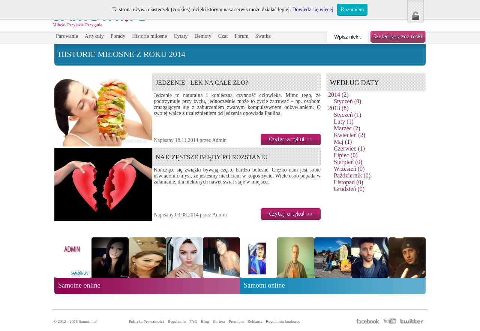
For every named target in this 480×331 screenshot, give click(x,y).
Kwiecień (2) (349, 135)
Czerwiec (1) (349, 148)
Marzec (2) (347, 128)
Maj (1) (343, 142)
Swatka (263, 36)
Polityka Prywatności (146, 321)
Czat (223, 36)
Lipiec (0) (346, 155)
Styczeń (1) (347, 115)
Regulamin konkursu (283, 321)
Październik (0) (352, 175)
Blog (205, 321)
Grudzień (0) (349, 189)
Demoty (203, 36)
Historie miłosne (149, 36)
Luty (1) (344, 121)
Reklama (255, 321)
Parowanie (67, 36)
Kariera (219, 321)
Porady (118, 36)
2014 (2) (338, 94)
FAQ (193, 321)
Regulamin (177, 321)
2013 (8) (338, 108)
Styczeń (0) (347, 101)
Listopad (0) (348, 182)
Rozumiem (352, 9)
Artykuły (94, 36)
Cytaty (181, 36)
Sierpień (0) (348, 162)
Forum (241, 36)
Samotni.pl (88, 321)
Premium (236, 321)
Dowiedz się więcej (312, 9)
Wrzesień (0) (349, 169)
